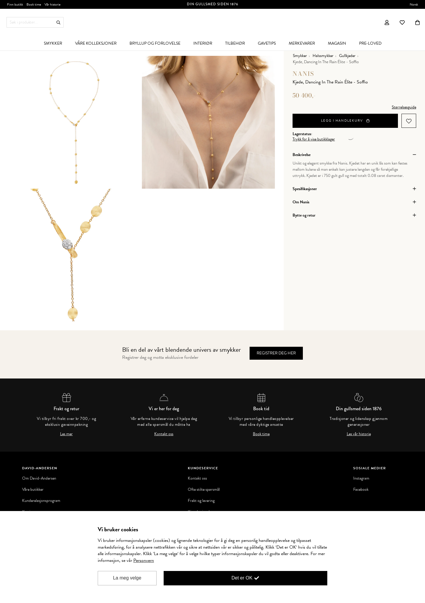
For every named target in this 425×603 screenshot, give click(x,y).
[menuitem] (53, 43)
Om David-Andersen (39, 478)
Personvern (143, 560)
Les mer (66, 434)
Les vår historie (359, 434)
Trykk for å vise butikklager (314, 139)
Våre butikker (33, 490)
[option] (75, 122)
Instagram (361, 478)
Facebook (360, 490)
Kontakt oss (163, 434)
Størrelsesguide (404, 107)
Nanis (303, 73)
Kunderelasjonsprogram (41, 501)
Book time (261, 434)
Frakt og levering (201, 501)
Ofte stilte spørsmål (204, 490)
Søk (58, 22)
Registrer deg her (276, 353)
